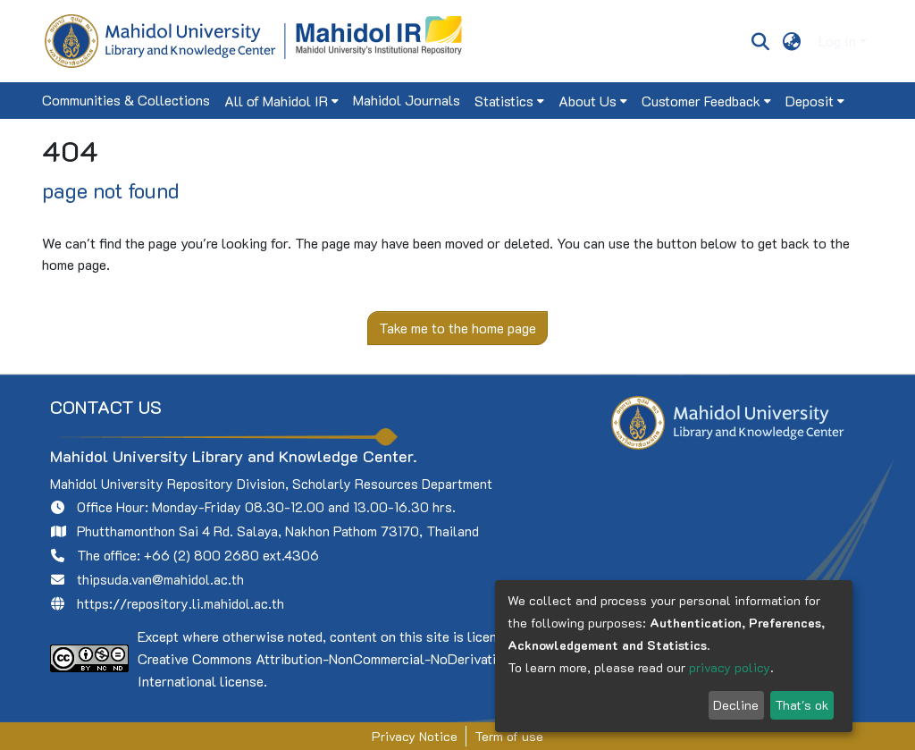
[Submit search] (760, 41)
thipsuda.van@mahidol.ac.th (160, 579)
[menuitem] (792, 41)
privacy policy (729, 667)
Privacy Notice (415, 736)
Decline (736, 704)
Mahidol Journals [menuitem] (406, 99)
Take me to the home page (457, 327)
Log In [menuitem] (837, 40)
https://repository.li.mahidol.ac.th (180, 603)
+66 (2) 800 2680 (201, 555)
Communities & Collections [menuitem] (126, 99)
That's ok (801, 704)
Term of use (508, 736)
